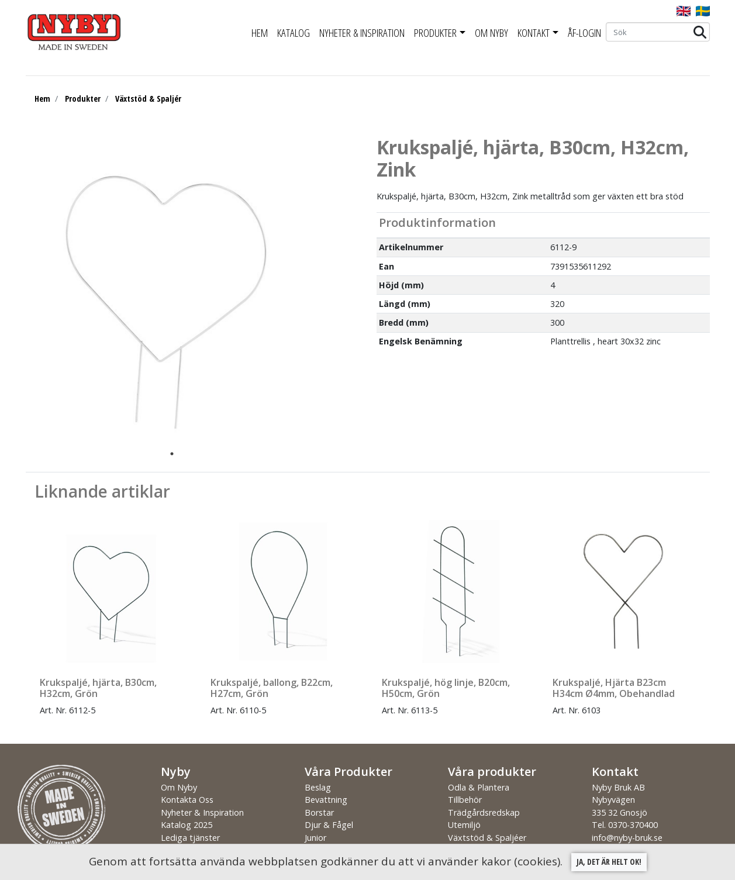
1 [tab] (172, 454)
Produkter (435, 32)
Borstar (319, 812)
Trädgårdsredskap (484, 812)
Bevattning (326, 799)
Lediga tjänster (190, 837)
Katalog (293, 32)
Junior (315, 837)
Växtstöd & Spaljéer (487, 837)
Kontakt (533, 32)
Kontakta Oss (187, 799)
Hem (259, 32)
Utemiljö (464, 824)
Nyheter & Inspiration (362, 32)
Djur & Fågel (329, 824)
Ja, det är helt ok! (609, 861)
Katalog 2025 (186, 824)
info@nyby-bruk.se (627, 837)
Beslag (318, 787)
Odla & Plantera (478, 787)
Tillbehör (465, 799)
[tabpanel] (163, 290)
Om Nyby (491, 32)
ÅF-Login (584, 32)
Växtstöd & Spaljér (148, 98)
